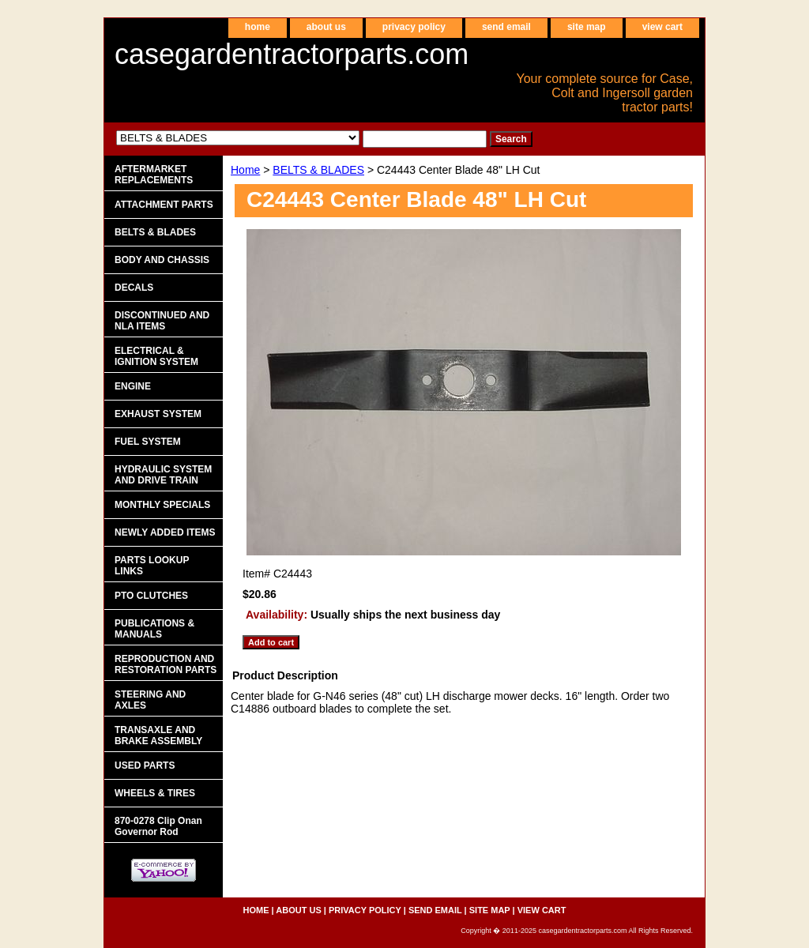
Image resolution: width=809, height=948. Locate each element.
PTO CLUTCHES (151, 595)
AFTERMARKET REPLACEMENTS (154, 175)
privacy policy (414, 26)
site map (586, 26)
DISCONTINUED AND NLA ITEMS (162, 321)
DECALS (134, 287)
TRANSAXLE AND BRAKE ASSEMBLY (158, 735)
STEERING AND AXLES (150, 700)
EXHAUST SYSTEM (158, 413)
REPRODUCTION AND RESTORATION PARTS (165, 664)
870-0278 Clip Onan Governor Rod (158, 826)
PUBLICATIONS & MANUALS (154, 629)
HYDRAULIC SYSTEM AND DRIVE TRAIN (163, 475)
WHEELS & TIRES (155, 793)
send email (506, 26)
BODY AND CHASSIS (162, 259)
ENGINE (133, 386)
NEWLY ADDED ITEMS (165, 532)
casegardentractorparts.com (291, 54)
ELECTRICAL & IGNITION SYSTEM (156, 356)
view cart (662, 26)
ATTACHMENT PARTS (164, 204)
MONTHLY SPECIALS (162, 504)
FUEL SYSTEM (148, 441)
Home (245, 170)
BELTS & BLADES (318, 170)
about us (326, 26)
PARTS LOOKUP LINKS (152, 566)
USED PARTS (145, 765)
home (257, 26)
